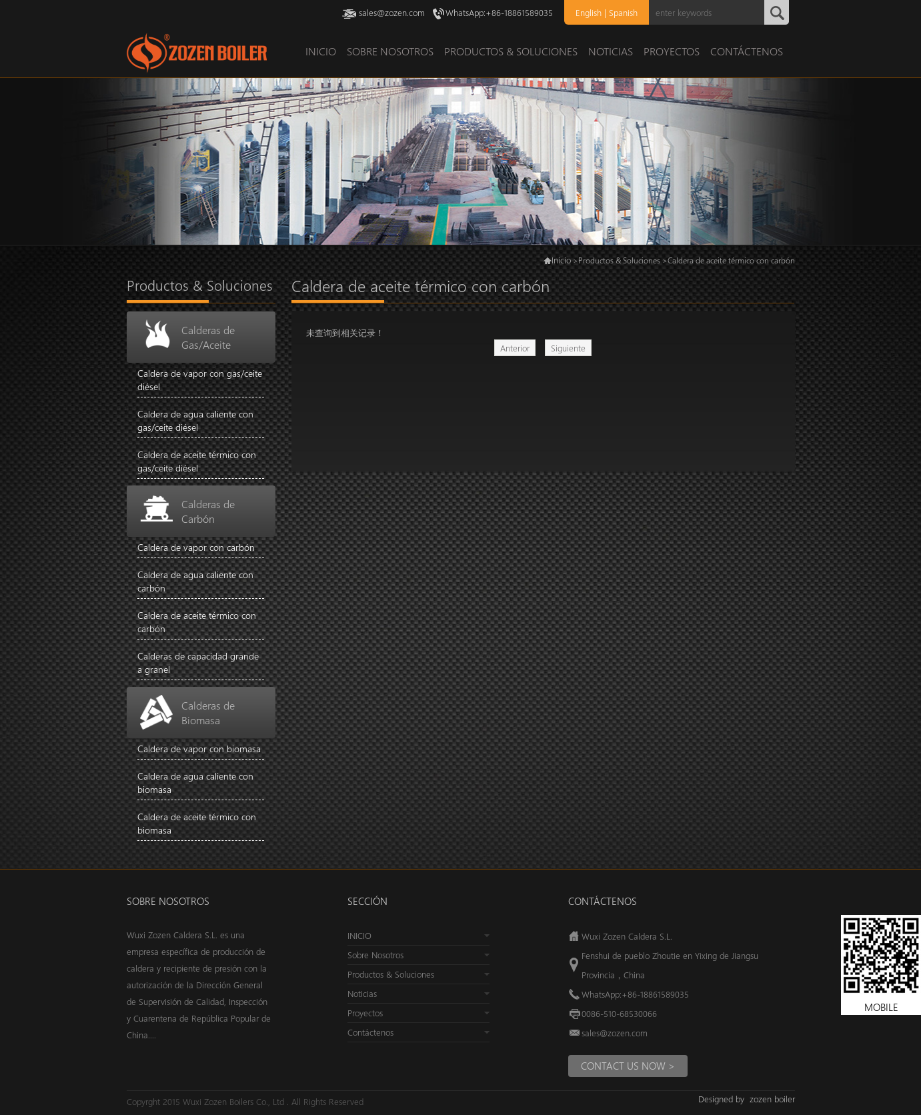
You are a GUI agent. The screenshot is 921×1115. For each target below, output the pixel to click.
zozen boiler (772, 1098)
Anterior (515, 347)
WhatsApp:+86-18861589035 (499, 12)
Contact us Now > (628, 1065)
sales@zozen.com (392, 12)
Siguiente (568, 347)
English (589, 12)
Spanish (623, 12)
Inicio (561, 259)
